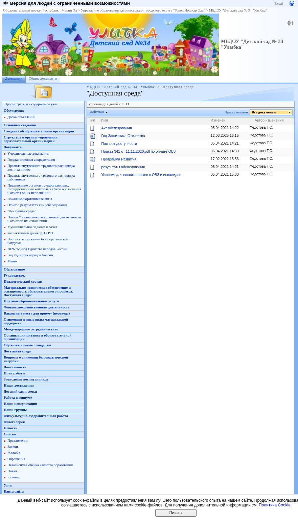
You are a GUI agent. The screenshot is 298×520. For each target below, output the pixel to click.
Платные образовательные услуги (31, 301)
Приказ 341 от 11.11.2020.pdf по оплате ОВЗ (138, 151)
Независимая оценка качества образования (40, 465)
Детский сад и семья (20, 391)
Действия (97, 112)
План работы (14, 373)
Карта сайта (14, 491)
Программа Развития (118, 159)
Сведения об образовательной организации (39, 131)
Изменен (218, 120)
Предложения (17, 440)
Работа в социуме (18, 397)
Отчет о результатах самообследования (37, 205)
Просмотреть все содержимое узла (31, 104)
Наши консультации (20, 404)
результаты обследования (123, 167)
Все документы (264, 112)
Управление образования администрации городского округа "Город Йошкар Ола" (143, 10)
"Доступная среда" (21, 211)
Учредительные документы (28, 153)
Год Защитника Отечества (123, 136)
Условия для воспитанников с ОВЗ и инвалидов (141, 175)
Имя (104, 120)
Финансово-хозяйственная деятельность (37, 307)
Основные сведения (20, 125)
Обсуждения (14, 110)
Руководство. (14, 275)
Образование (14, 269)
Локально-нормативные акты (29, 199)
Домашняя (14, 78)
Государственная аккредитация (31, 159)
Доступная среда (17, 351)
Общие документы (43, 78)
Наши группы (15, 410)
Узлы (8, 485)
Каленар (13, 477)
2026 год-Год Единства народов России (37, 249)
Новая (12, 471)
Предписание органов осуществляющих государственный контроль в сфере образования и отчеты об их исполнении (44, 189)
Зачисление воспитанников (26, 379)
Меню (12, 261)
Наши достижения (19, 385)
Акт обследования (116, 128)
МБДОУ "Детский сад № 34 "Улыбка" (238, 10)
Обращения (16, 459)
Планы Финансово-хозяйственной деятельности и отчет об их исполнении (44, 219)
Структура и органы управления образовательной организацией (31, 139)
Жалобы (13, 453)
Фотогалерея (14, 422)
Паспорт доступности (119, 144)
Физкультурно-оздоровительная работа (36, 416)
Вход (278, 3)
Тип (92, 120)
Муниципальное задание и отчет (32, 227)
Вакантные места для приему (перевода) (37, 313)
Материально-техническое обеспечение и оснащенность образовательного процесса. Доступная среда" (38, 291)
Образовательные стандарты (27, 345)
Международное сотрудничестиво (31, 329)
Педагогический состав (23, 281)
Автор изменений (269, 120)
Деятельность (15, 367)
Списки (10, 434)
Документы (13, 147)
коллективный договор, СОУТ (30, 233)
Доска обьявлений (21, 117)
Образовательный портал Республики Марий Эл (40, 10)
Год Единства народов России (30, 255)
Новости (10, 428)
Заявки (12, 447)
